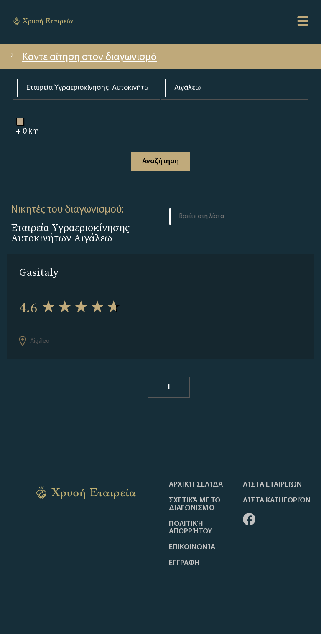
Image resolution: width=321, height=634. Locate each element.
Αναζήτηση (160, 161)
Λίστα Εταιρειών (272, 485)
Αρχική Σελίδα (196, 485)
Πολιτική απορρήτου (190, 527)
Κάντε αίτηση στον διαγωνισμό (82, 57)
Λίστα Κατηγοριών (277, 501)
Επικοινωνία (192, 547)
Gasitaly (39, 272)
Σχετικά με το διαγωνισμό (194, 504)
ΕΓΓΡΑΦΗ (184, 563)
